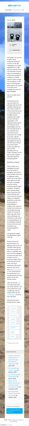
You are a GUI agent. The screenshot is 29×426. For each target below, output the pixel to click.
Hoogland (13, 319)
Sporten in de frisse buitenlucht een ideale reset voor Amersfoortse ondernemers (14, 359)
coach (19, 283)
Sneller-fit (13, 336)
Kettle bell (13, 322)
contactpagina (11, 295)
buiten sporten (14, 315)
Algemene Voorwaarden (17, 420)
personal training (13, 332)
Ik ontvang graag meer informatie (14, 411)
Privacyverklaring (13, 421)
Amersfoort (13, 308)
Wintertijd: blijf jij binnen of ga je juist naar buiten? (14, 393)
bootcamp (13, 311)
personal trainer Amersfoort (14, 327)
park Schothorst (16, 269)
